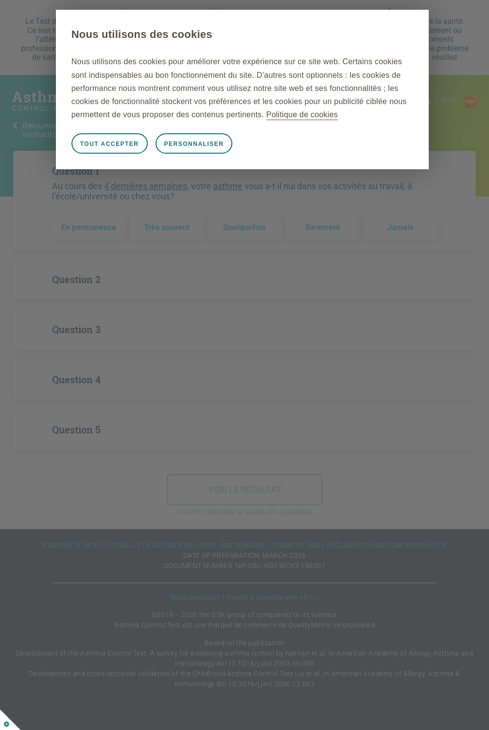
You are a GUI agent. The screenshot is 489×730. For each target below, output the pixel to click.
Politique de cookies (305, 114)
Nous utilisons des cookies (144, 34)
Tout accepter (112, 144)
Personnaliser (197, 144)
